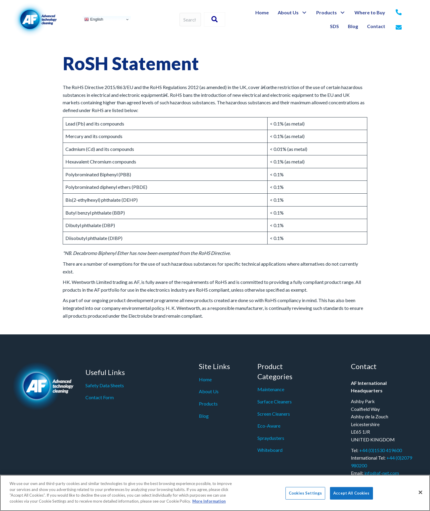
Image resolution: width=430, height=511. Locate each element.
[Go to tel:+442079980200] (399, 12)
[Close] (420, 495)
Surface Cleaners (274, 401)
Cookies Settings (305, 496)
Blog (204, 416)
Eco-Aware (268, 426)
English (93, 19)
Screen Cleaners (273, 414)
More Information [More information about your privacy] (209, 504)
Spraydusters (270, 438)
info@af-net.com (381, 473)
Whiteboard (269, 450)
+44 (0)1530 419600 (380, 450)
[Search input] (190, 19)
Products (208, 403)
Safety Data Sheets (104, 385)
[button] (304, 12)
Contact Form (99, 397)
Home (205, 379)
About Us (209, 391)
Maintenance (270, 389)
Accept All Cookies (351, 496)
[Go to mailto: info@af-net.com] (399, 28)
